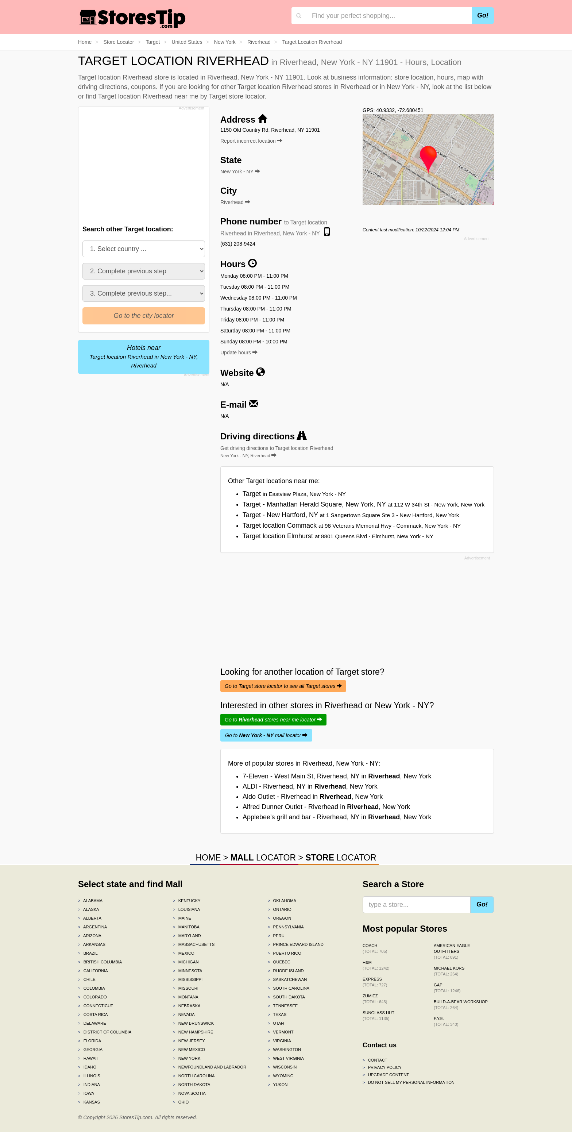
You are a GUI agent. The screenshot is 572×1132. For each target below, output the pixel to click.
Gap (447, 988)
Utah (276, 1023)
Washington (284, 1049)
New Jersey (189, 1041)
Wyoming (281, 1076)
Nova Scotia (189, 1093)
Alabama (90, 900)
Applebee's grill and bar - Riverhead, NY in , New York (337, 817)
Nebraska (187, 1006)
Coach (375, 948)
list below (477, 87)
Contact (375, 1060)
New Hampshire (193, 1032)
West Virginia (286, 1058)
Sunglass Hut (378, 1015)
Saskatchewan (287, 979)
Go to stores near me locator (273, 720)
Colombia (91, 988)
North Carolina (194, 1076)
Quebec (279, 962)
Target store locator (237, 96)
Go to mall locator (266, 735)
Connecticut (95, 1006)
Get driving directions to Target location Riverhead (276, 451)
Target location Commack (352, 525)
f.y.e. (446, 1021)
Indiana (89, 1084)
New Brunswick (193, 1023)
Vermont (281, 1032)
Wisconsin (282, 1067)
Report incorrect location (251, 141)
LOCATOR (263, 857)
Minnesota (187, 971)
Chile (87, 979)
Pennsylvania (286, 927)
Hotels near (143, 356)
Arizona (89, 935)
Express (375, 982)
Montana (185, 997)
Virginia (279, 1041)
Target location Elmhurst (338, 536)
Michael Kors (449, 971)
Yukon (277, 1084)
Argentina (92, 927)
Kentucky (187, 900)
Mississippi (187, 979)
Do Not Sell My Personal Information (409, 1082)
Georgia (90, 1049)
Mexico (183, 953)
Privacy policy (382, 1067)
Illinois (89, 1076)
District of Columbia (104, 1032)
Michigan (186, 962)
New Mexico (189, 1049)
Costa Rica (93, 1014)
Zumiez (375, 999)
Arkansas (91, 944)
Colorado (92, 997)
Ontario (279, 909)
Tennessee (283, 1006)
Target (294, 493)
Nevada (184, 1014)
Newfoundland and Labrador (209, 1067)
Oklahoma (282, 900)
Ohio (181, 1102)
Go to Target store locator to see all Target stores (283, 686)
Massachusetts (193, 944)
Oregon (279, 918)
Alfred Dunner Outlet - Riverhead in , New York (326, 807)
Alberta (89, 918)
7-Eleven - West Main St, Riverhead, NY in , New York (337, 776)
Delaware (92, 1023)
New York (186, 1058)
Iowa (86, 1093)
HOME (208, 857)
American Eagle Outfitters (452, 951)
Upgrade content (386, 1075)
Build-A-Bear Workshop (461, 1005)
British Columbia (100, 962)
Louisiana (186, 909)
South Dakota (286, 997)
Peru (276, 935)
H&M (376, 965)
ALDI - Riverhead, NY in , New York (310, 786)
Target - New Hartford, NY (351, 515)
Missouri (185, 988)
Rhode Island (286, 971)
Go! (482, 15)
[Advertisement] (143, 164)
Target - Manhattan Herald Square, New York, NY (363, 504)
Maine (182, 918)
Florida (89, 1041)
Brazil (88, 953)
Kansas (89, 1102)
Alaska (88, 909)
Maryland (187, 935)
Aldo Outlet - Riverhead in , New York (313, 796)
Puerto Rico (284, 953)
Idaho (87, 1067)
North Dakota (191, 1084)
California (93, 971)
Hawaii (88, 1058)
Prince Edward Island (296, 944)
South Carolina (288, 988)
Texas (277, 1014)
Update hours (239, 352)
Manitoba (186, 927)
